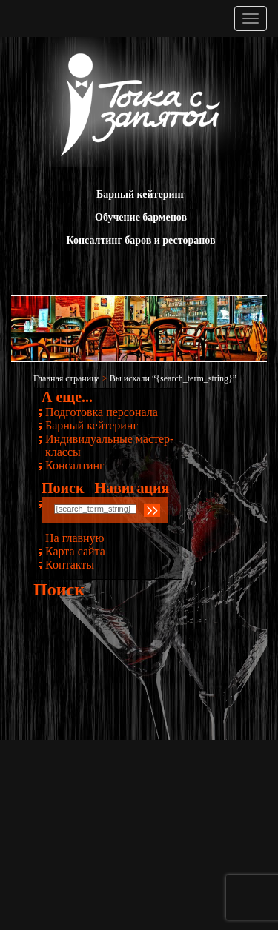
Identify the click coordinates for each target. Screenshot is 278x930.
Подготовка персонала (101, 412)
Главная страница (66, 378)
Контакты (69, 564)
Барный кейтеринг (140, 194)
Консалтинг (75, 465)
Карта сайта (75, 551)
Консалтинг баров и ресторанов (141, 240)
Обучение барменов (141, 217)
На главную (75, 538)
